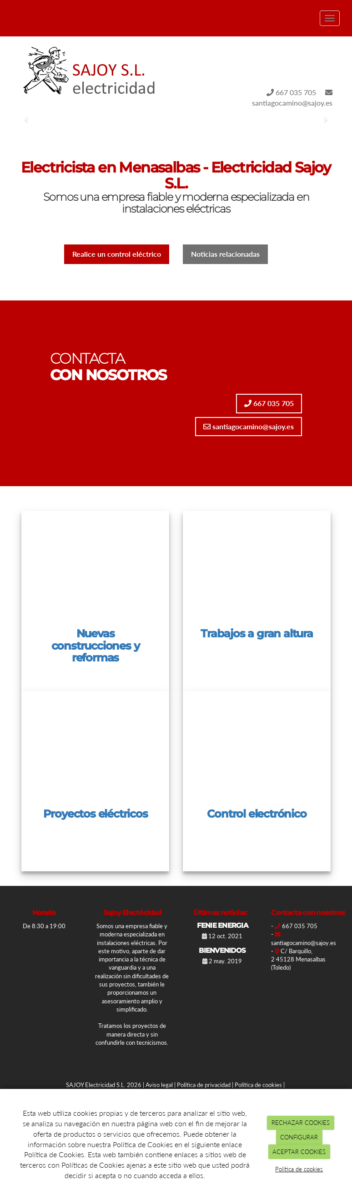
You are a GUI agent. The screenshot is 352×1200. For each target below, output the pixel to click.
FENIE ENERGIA (222, 925)
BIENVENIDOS (222, 950)
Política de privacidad (204, 1084)
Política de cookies (258, 1084)
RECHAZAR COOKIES (301, 1122)
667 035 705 (291, 92)
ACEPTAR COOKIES (299, 1151)
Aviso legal (159, 1084)
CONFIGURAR (299, 1137)
